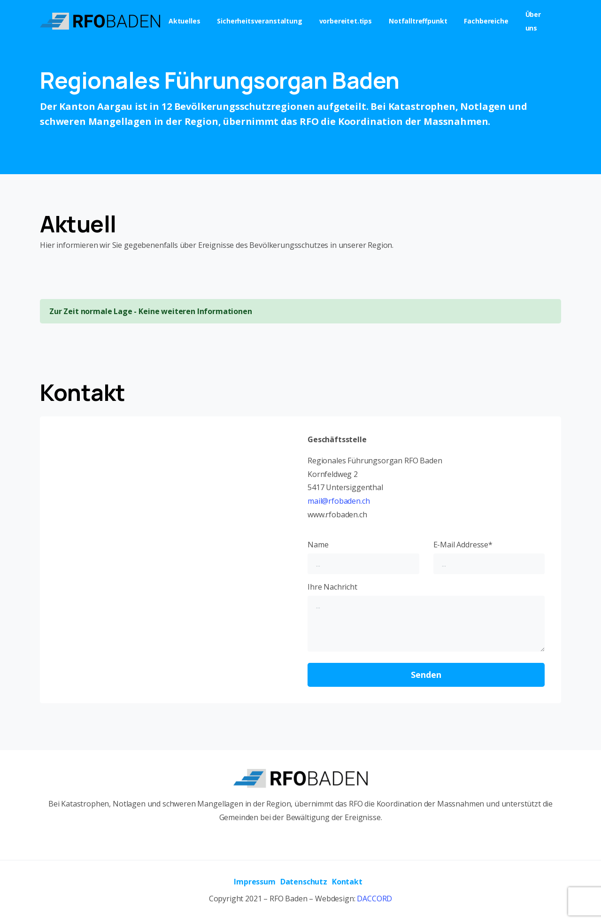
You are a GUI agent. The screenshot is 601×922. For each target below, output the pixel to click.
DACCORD (374, 898)
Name (363, 556)
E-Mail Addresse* (489, 556)
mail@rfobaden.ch (339, 501)
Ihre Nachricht (426, 617)
